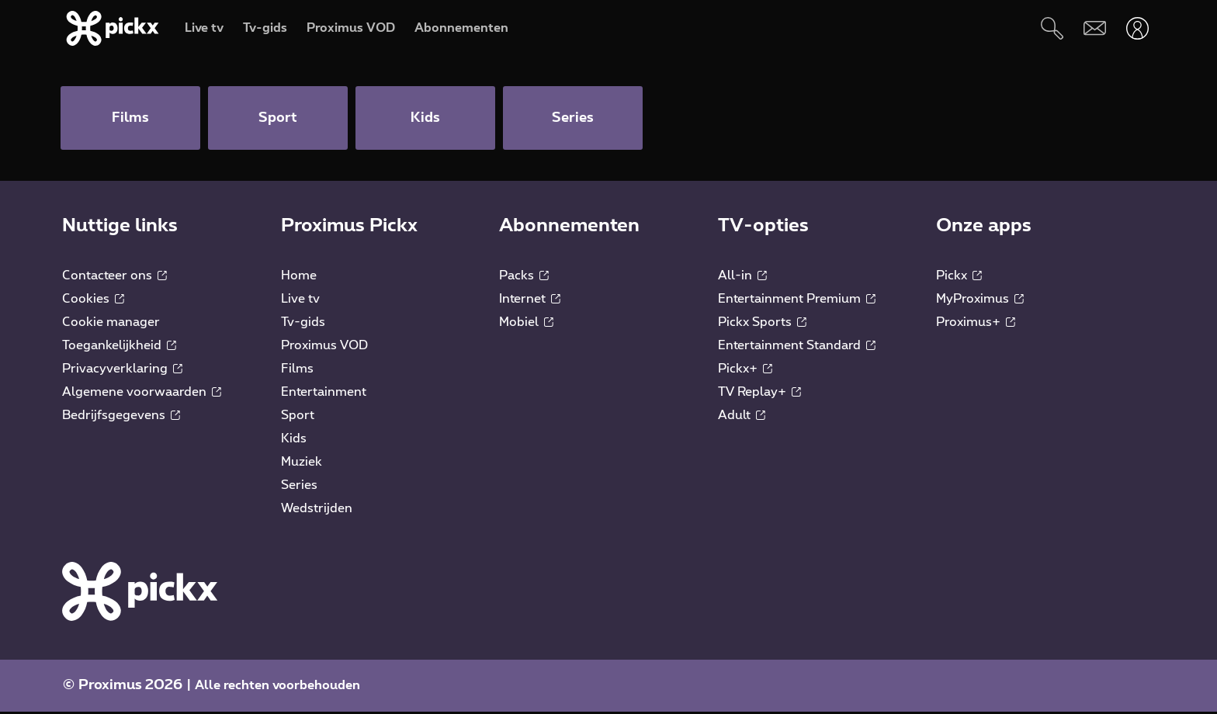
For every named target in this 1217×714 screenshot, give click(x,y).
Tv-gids (303, 324)
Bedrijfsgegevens (121, 417)
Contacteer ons (114, 278)
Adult (741, 417)
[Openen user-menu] (1137, 28)
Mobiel (526, 324)
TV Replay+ (759, 394)
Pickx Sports (762, 324)
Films (297, 371)
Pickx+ (745, 371)
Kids (294, 441)
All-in (742, 278)
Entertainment (323, 394)
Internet (529, 301)
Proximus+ (975, 324)
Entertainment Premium (796, 301)
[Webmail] (1094, 28)
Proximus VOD (324, 347)
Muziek (301, 464)
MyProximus (980, 301)
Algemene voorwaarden (141, 394)
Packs (524, 278)
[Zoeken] (1052, 28)
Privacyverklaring (122, 371)
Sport (297, 417)
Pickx (959, 278)
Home (299, 278)
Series (299, 487)
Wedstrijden (316, 510)
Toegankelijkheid (119, 347)
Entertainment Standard (796, 347)
